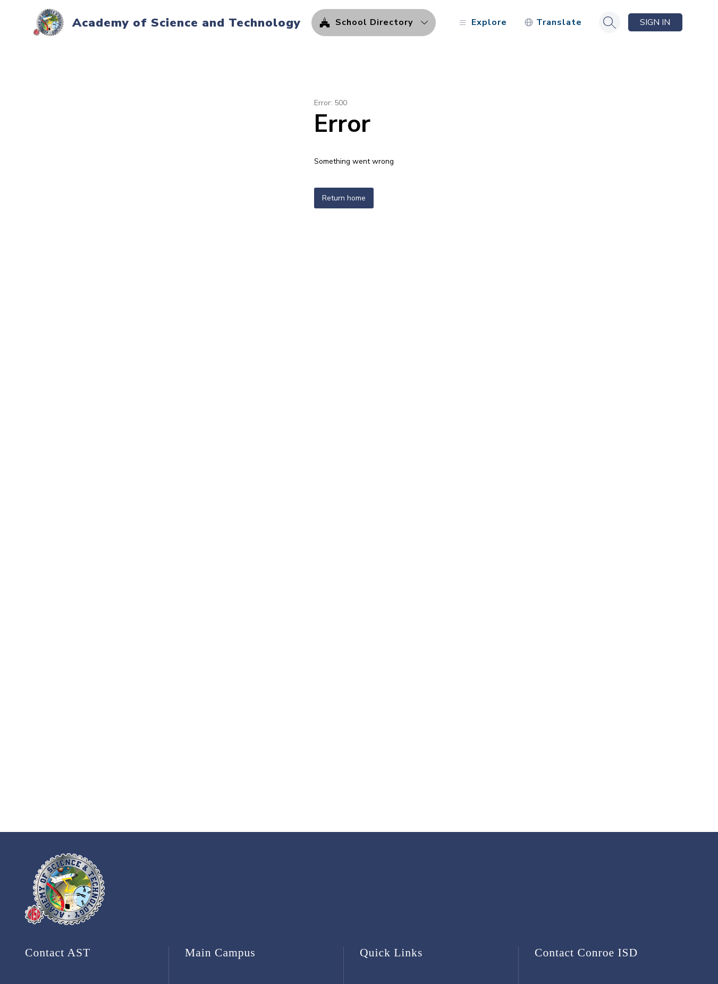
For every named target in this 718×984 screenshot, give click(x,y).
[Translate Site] (553, 22)
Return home (344, 198)
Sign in (655, 22)
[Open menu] (482, 22)
